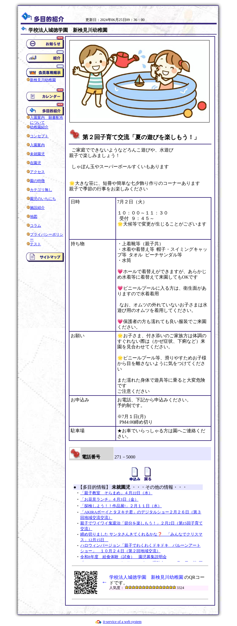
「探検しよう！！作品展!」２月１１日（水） (121, 506)
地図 (33, 216)
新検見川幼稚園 (43, 80)
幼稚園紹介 (39, 127)
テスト (35, 244)
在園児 (35, 163)
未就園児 (37, 154)
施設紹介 (37, 207)
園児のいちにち (43, 199)
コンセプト (39, 136)
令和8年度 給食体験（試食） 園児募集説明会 (123, 556)
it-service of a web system (122, 622)
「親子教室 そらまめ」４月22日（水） (116, 493)
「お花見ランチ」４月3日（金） (109, 499)
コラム (35, 225)
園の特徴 (37, 181)
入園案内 (37, 145)
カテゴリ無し (41, 190)
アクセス (37, 172)
